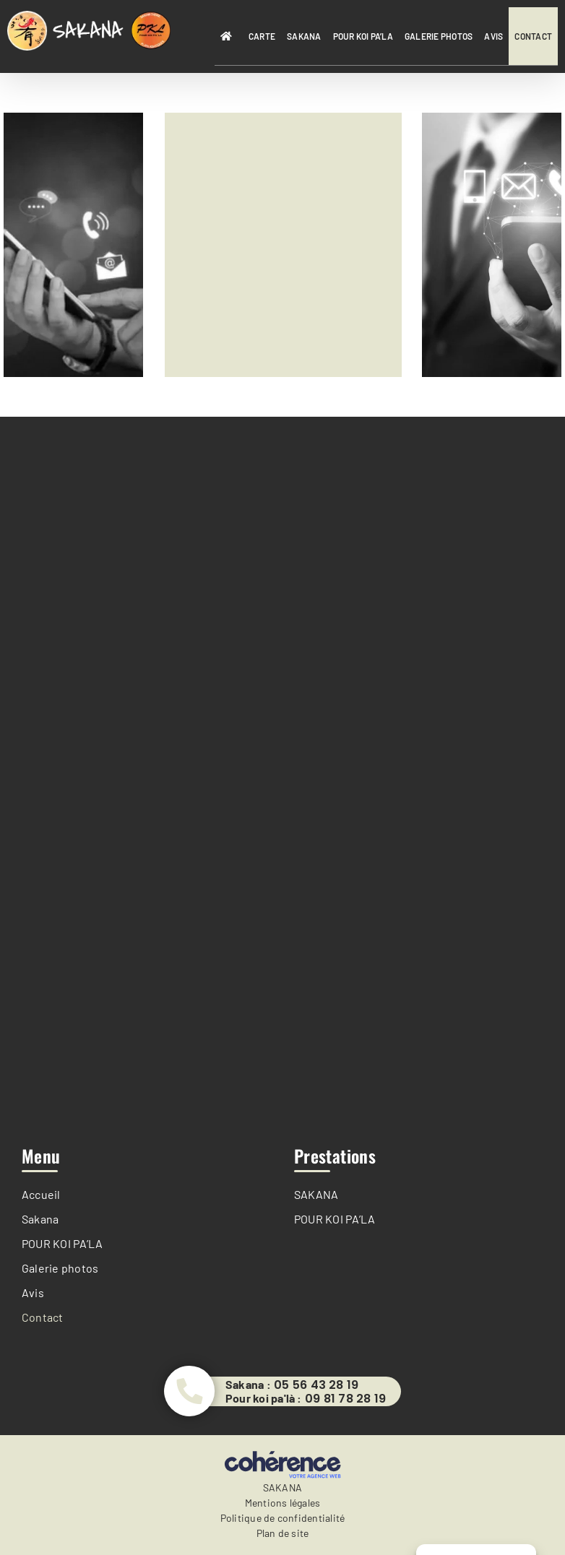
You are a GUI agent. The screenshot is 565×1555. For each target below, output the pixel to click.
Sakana (40, 1219)
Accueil (41, 1194)
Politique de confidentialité (282, 1518)
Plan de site (282, 1533)
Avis (33, 1292)
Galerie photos (60, 1268)
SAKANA (316, 1194)
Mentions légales (283, 1502)
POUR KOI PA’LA (62, 1243)
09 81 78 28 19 (345, 1398)
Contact (43, 1317)
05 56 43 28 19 (316, 1385)
